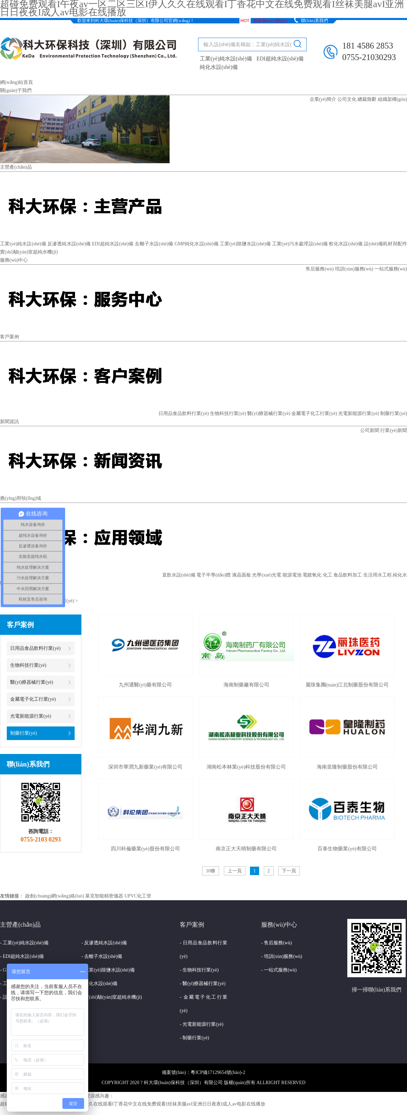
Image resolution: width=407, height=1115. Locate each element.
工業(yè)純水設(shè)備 (226, 58)
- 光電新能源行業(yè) (202, 1024)
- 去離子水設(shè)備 (101, 956)
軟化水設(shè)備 (346, 243)
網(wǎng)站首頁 (16, 82)
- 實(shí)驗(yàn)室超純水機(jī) (111, 997)
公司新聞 (369, 430)
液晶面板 (241, 575)
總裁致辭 (366, 99)
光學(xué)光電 (266, 575)
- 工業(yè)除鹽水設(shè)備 (108, 969)
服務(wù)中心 (14, 260)
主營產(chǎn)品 (16, 167)
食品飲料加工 (347, 575)
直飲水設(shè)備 (178, 575)
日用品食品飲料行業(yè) (183, 413)
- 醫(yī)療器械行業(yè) (203, 983)
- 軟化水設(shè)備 (99, 983)
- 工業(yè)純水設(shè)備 (24, 942)
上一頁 (235, 870)
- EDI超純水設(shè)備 (22, 956)
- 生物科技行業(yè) (199, 969)
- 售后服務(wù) (276, 942)
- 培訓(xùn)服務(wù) (281, 956)
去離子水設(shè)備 (154, 243)
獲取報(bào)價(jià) (270, 20)
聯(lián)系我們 (314, 20)
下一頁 (289, 870)
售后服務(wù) (319, 268)
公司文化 (346, 99)
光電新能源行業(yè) (358, 413)
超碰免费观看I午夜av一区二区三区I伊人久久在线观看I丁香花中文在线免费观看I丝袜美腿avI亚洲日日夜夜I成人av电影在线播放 (132, 1104)
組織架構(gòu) (392, 99)
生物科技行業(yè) (228, 413)
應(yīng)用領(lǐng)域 (20, 498)
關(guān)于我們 (16, 90)
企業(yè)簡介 (323, 99)
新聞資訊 (9, 421)
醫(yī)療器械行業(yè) (268, 413)
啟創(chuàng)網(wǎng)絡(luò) (54, 896)
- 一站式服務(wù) (279, 969)
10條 (210, 870)
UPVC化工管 (137, 896)
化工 (327, 575)
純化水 (400, 575)
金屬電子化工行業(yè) (314, 413)
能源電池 (292, 575)
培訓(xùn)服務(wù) (354, 268)
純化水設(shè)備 (219, 67)
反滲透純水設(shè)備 (69, 243)
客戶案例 (9, 336)
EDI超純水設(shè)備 (280, 58)
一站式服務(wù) (390, 268)
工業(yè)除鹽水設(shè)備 (245, 243)
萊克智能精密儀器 (104, 896)
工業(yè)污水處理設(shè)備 (300, 243)
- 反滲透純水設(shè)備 (104, 942)
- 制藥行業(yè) (194, 1037)
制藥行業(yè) (393, 413)
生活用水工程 (377, 575)
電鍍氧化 (312, 575)
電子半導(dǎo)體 (213, 575)
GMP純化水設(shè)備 (196, 243)
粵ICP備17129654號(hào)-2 (218, 1072)
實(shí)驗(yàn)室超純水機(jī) (29, 251)
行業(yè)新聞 (393, 430)
